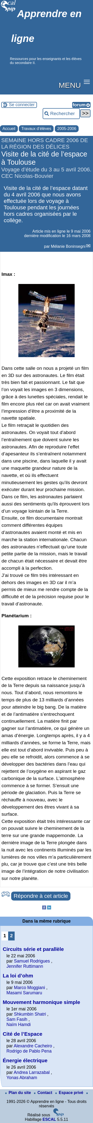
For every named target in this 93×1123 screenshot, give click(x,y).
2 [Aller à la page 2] (11, 935)
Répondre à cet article (41, 896)
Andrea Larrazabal (32, 1072)
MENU (70, 85)
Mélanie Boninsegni (68, 246)
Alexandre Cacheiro (33, 1045)
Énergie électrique (25, 1060)
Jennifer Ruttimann (24, 966)
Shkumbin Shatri (30, 1014)
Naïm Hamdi (18, 1024)
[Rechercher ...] (61, 113)
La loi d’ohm (18, 975)
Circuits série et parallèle (33, 949)
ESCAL (49, 1119)
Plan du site (18, 1093)
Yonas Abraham (21, 1077)
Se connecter (22, 104)
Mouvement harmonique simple (41, 1002)
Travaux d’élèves (36, 128)
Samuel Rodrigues (32, 961)
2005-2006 (66, 128)
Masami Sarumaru (24, 992)
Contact (43, 1093)
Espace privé (69, 1093)
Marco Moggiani (29, 987)
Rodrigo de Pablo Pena (29, 1051)
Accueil (8, 128)
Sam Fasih (16, 1019)
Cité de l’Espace (22, 1034)
